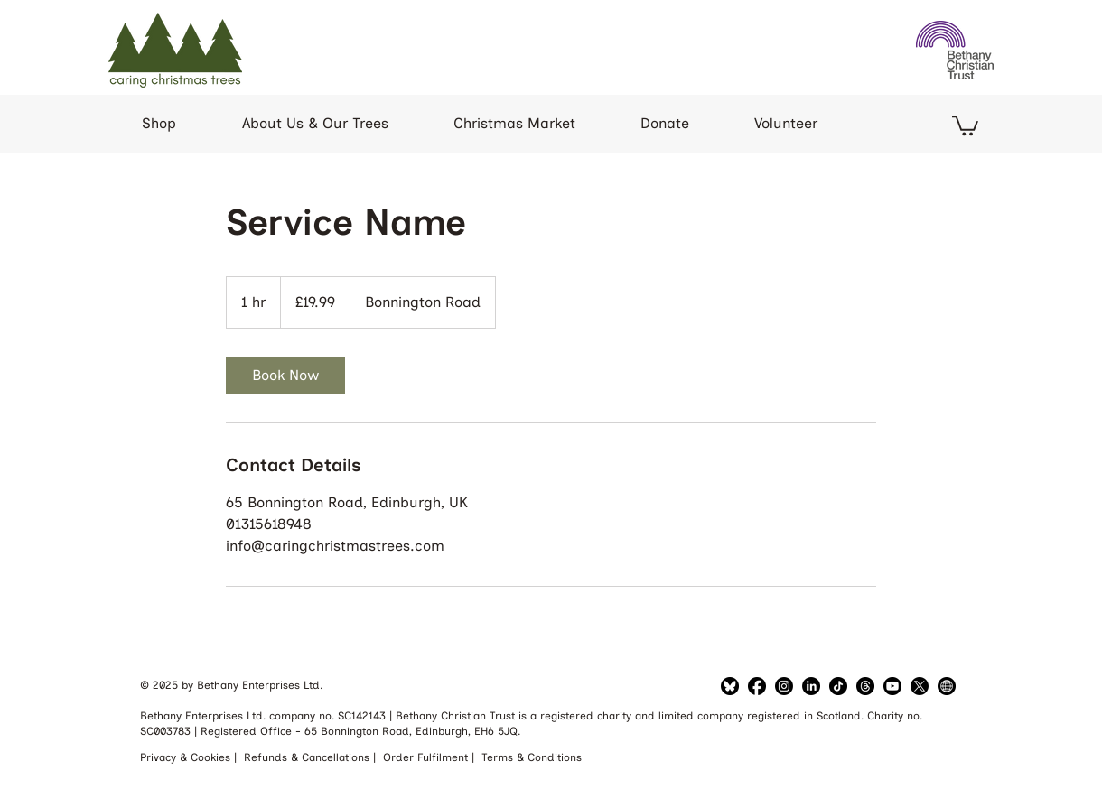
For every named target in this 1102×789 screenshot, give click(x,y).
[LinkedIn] (784, 686)
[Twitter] (920, 686)
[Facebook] (757, 686)
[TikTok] (838, 686)
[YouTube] (892, 686)
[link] (285, 375)
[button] (965, 124)
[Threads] (865, 686)
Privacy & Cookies (187, 757)
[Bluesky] (730, 686)
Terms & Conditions (531, 757)
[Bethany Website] (947, 686)
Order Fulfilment (427, 757)
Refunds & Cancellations (308, 757)
